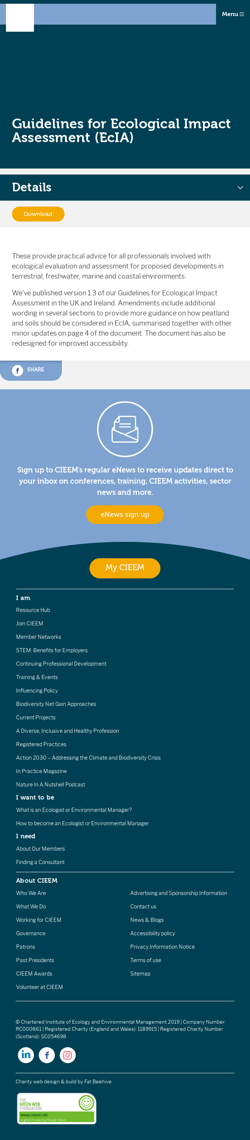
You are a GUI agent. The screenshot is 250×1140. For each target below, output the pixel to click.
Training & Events (37, 677)
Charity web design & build (46, 1081)
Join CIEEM (29, 623)
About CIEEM (36, 880)
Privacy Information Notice (162, 946)
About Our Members (40, 848)
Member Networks (38, 637)
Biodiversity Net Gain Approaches (56, 704)
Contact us (143, 906)
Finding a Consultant (40, 862)
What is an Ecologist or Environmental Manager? (74, 810)
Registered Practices (41, 744)
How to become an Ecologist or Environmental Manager (82, 823)
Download (38, 214)
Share (28, 370)
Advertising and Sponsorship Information (178, 893)
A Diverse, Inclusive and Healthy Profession (67, 731)
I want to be (35, 797)
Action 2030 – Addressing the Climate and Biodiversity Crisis (88, 757)
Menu (233, 14)
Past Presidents (35, 960)
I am (23, 598)
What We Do (31, 906)
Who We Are (31, 893)
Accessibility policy (152, 933)
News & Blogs (147, 920)
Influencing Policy (37, 690)
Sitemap (140, 973)
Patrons (25, 946)
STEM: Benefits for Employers (52, 650)
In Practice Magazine (41, 771)
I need (25, 836)
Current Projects (36, 717)
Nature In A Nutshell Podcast (50, 784)
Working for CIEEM (39, 920)
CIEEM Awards (34, 973)
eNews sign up (125, 515)
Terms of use (145, 960)
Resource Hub (33, 610)
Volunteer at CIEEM (39, 987)
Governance (31, 933)
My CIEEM (125, 567)
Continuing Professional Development (61, 663)
